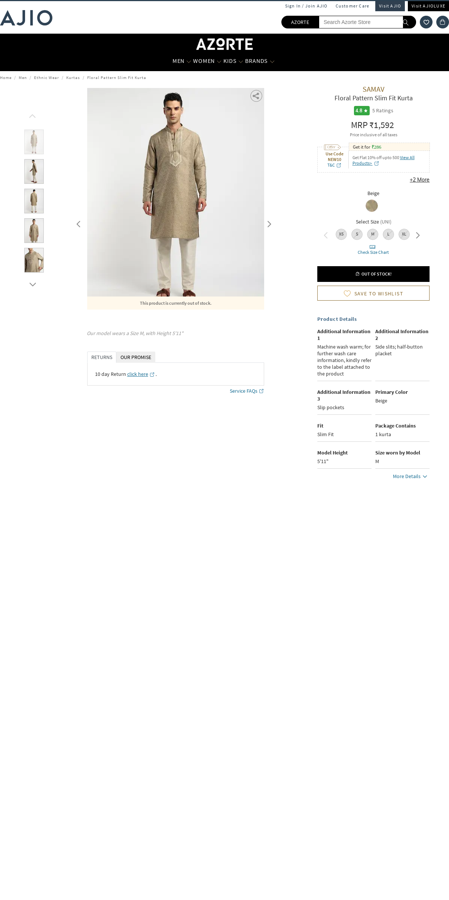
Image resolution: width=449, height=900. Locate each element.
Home (6, 77)
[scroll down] (31, 282)
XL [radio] (404, 234)
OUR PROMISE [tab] (135, 357)
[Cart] (442, 22)
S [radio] (357, 234)
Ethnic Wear (46, 77)
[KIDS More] (240, 61)
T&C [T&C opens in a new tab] (334, 165)
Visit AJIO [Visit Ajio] (390, 6)
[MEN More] (188, 61)
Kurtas (73, 77)
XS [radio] (341, 234)
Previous (77, 222)
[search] (409, 22)
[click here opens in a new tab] (141, 374)
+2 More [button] (420, 179)
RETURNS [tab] (101, 357)
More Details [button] (411, 477)
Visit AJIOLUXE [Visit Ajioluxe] (428, 6)
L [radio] (388, 234)
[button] (256, 95)
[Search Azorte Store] (367, 22)
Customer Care (353, 6)
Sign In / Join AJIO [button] (306, 6)
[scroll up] (31, 114)
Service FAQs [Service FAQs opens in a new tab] (247, 391)
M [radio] (373, 234)
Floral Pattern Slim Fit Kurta (116, 77)
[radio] (374, 206)
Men (23, 77)
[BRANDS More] (272, 61)
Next (268, 222)
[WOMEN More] (219, 61)
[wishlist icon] (426, 22)
